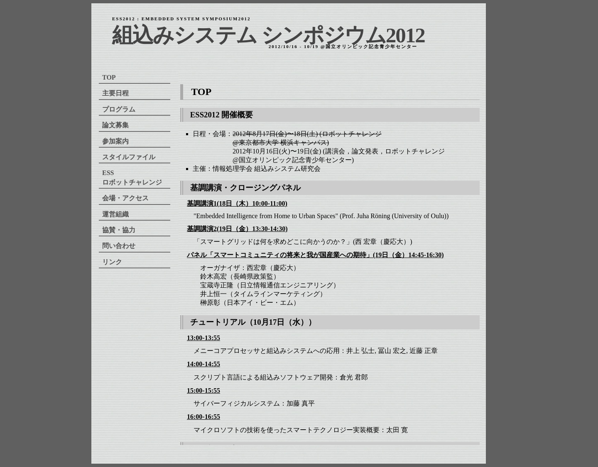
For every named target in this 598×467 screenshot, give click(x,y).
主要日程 (115, 93)
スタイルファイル (128, 157)
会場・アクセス (125, 198)
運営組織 (115, 214)
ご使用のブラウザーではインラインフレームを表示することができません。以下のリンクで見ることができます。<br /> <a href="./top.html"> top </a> (330, 258)
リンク (112, 261)
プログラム (118, 109)
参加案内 (115, 141)
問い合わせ (118, 245)
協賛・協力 (118, 230)
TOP (109, 77)
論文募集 (115, 125)
